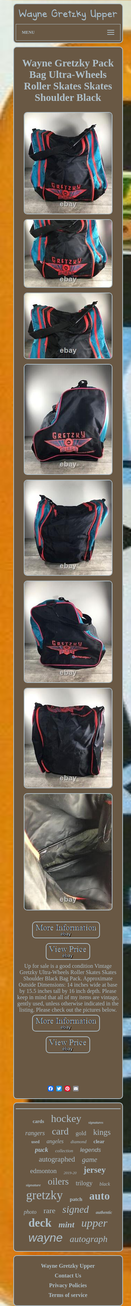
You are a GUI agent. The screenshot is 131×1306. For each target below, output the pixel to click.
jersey (94, 1169)
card (60, 1131)
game (89, 1159)
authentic (104, 1212)
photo (30, 1212)
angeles (55, 1141)
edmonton (43, 1170)
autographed (57, 1159)
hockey (66, 1118)
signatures (95, 1122)
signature (33, 1185)
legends (90, 1150)
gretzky (44, 1195)
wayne (45, 1237)
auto (99, 1196)
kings (102, 1132)
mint (66, 1224)
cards (38, 1121)
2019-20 (70, 1173)
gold (81, 1133)
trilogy (84, 1183)
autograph (88, 1239)
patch (76, 1199)
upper (94, 1223)
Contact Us (67, 1276)
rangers (35, 1133)
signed (76, 1209)
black (105, 1184)
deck (39, 1223)
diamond (79, 1141)
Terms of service (68, 1295)
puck (41, 1149)
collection (64, 1150)
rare (49, 1210)
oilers (58, 1181)
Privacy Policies (68, 1285)
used (35, 1141)
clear (99, 1141)
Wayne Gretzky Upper (68, 1266)
